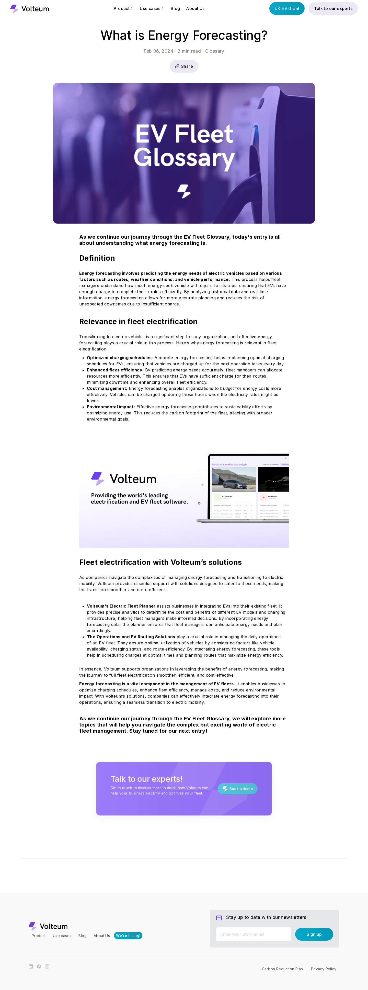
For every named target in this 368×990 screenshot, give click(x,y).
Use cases (152, 8)
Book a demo (227, 789)
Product (124, 8)
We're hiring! (128, 935)
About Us (195, 8)
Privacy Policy (323, 969)
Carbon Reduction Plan (282, 969)
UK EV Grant (287, 8)
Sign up (314, 934)
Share (184, 66)
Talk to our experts (333, 8)
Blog (175, 8)
